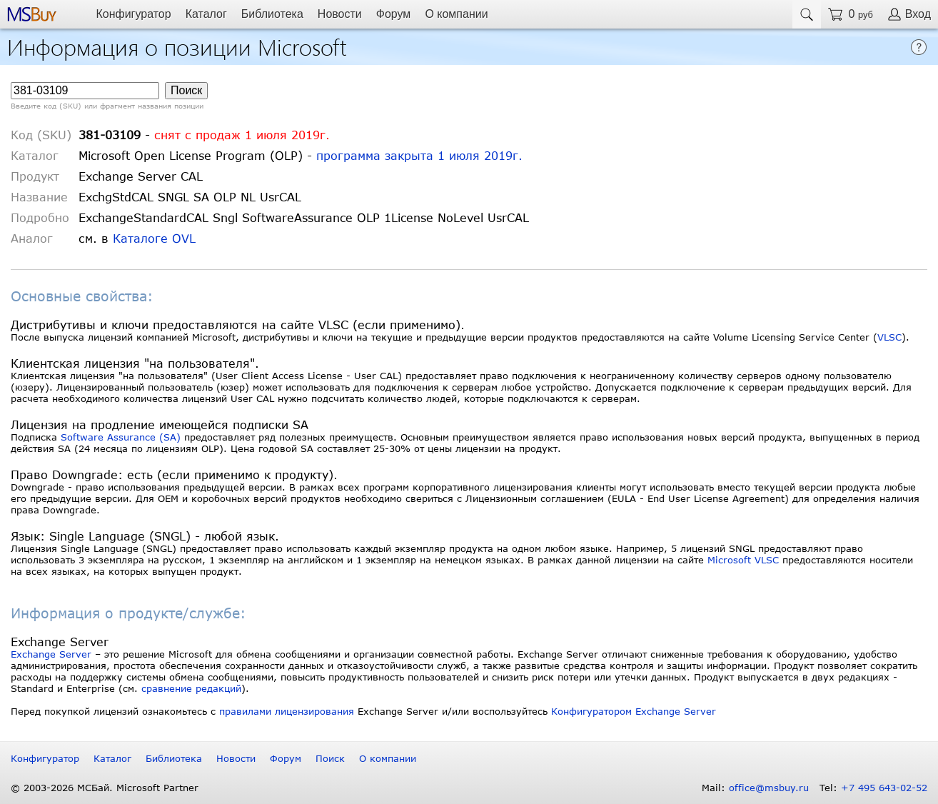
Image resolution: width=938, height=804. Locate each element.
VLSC (889, 337)
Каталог (206, 14)
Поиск (330, 758)
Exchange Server (51, 654)
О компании (456, 14)
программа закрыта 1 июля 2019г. (419, 155)
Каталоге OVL (154, 238)
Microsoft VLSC (743, 560)
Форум (393, 14)
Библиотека (272, 14)
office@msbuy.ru (769, 787)
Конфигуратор (133, 14)
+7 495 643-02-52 (884, 787)
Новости (340, 14)
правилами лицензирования (286, 711)
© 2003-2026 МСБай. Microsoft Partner (104, 787)
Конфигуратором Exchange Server (633, 711)
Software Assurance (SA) (121, 437)
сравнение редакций (191, 688)
